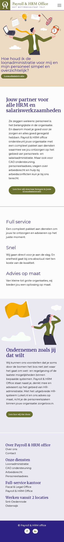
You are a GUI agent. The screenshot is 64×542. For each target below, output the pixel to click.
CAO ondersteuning (18, 468)
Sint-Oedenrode (15, 501)
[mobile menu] (59, 5)
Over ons (11, 449)
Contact (10, 453)
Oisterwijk (11, 505)
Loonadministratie (14, 76)
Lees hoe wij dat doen (19, 414)
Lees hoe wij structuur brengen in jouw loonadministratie (32, 190)
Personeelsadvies (16, 476)
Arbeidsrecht (13, 472)
